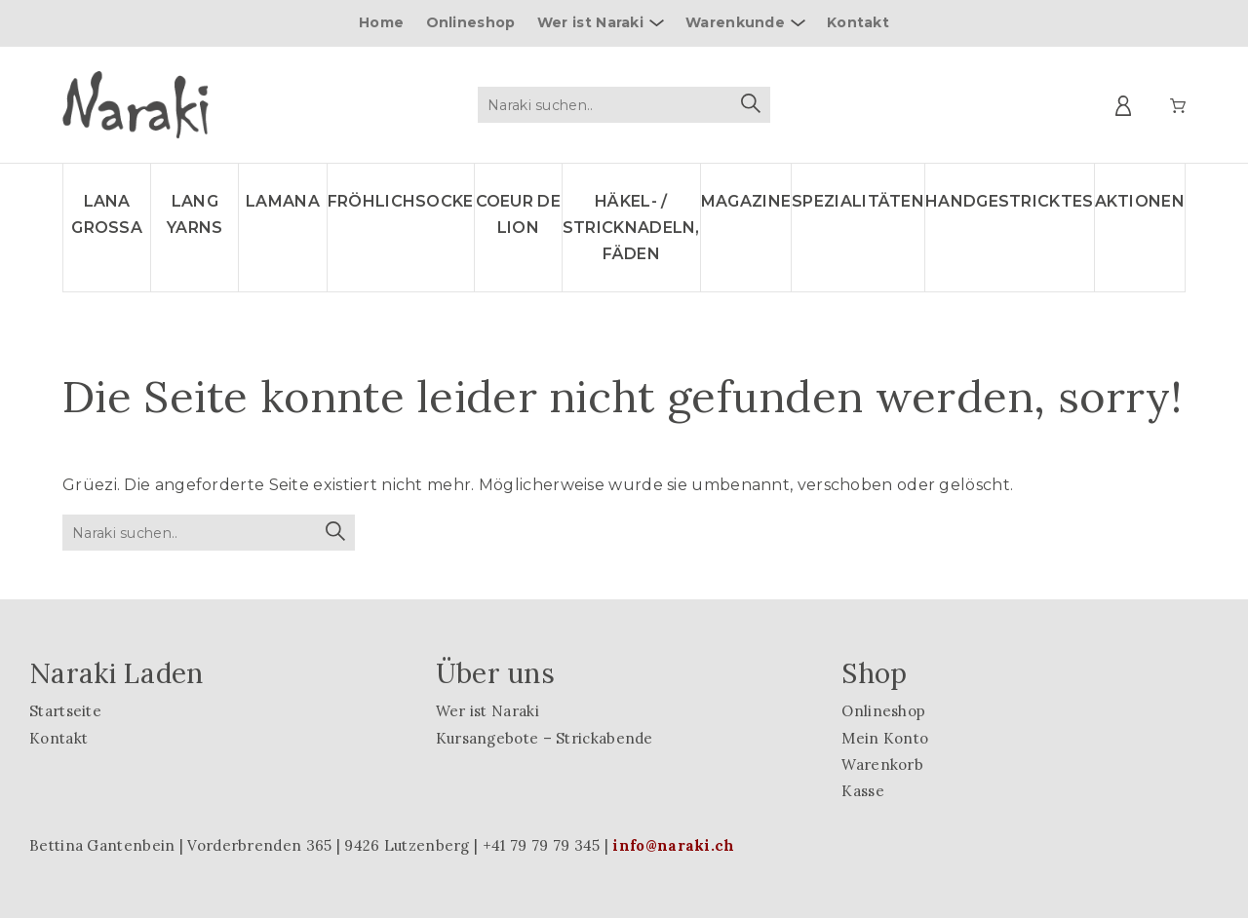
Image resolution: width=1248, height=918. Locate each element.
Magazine (746, 201)
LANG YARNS (195, 214)
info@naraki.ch (673, 845)
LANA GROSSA (106, 214)
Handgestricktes (1009, 201)
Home (381, 22)
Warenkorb (882, 764)
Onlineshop (471, 22)
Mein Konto (884, 738)
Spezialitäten (858, 201)
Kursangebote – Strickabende (544, 738)
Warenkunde (735, 22)
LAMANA (283, 201)
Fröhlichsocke (401, 201)
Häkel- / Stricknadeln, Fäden (631, 227)
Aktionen (1140, 201)
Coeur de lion (518, 214)
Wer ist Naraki (590, 22)
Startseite (65, 711)
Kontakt (858, 22)
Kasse (862, 791)
